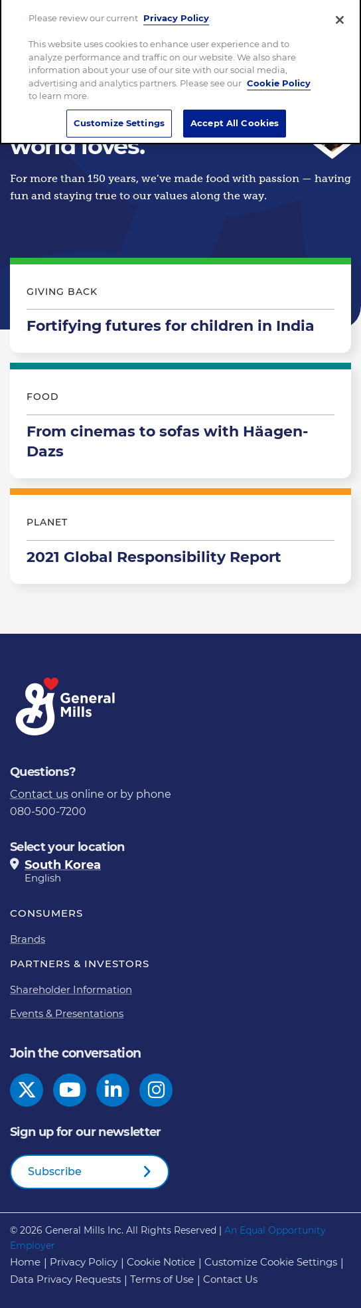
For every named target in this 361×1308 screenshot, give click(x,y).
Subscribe (55, 1171)
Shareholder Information (71, 989)
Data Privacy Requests (65, 1279)
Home (25, 1262)
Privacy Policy (176, 12)
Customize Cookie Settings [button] (270, 1262)
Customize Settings (119, 117)
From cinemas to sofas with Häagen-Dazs (180, 423)
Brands (27, 939)
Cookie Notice (161, 1262)
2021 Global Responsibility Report (180, 539)
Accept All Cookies (234, 117)
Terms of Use (162, 1279)
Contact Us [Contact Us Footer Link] (230, 1279)
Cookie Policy (279, 77)
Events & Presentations (66, 1013)
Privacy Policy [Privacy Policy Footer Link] (83, 1262)
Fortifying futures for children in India (180, 308)
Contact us (39, 794)
